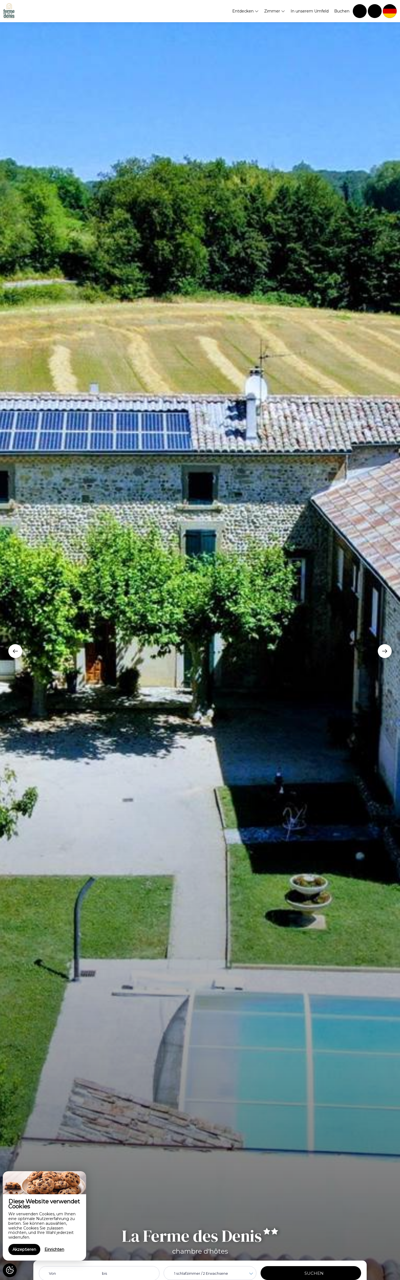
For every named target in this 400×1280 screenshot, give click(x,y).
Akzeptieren (24, 1249)
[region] (44, 1216)
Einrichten (54, 1249)
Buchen (341, 11)
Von (52, 1273)
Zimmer (274, 11)
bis (104, 1273)
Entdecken (245, 11)
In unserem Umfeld (310, 11)
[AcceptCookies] (10, 1270)
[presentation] (15, 651)
